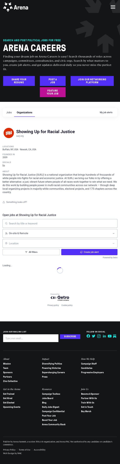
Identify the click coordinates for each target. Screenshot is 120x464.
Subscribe (70, 336)
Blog (44, 402)
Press (45, 377)
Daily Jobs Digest (50, 407)
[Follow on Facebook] (88, 336)
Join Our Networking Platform (92, 81)
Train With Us (87, 402)
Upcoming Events (11, 407)
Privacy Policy (9, 449)
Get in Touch (87, 407)
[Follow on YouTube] (110, 336)
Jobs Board (47, 398)
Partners (7, 377)
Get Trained (8, 394)
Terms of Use (24, 449)
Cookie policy (66, 305)
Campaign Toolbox (51, 394)
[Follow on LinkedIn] (104, 336)
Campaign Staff (89, 363)
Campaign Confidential (53, 411)
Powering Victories (51, 368)
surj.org (20, 136)
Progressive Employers (92, 372)
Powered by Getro (110, 257)
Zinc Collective (10, 381)
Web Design (9, 453)
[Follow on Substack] (115, 336)
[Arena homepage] (15, 7)
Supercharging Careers (53, 372)
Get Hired (7, 398)
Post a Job (53, 81)
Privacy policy (53, 305)
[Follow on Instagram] (99, 336)
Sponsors (7, 372)
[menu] (113, 7)
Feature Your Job (53, 92)
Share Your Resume (19, 81)
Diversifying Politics (52, 363)
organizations (24, 112)
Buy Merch (86, 411)
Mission (7, 363)
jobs (9, 112)
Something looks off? (14, 202)
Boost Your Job (49, 420)
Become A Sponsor (90, 394)
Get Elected (8, 402)
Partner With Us (89, 398)
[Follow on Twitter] (94, 336)
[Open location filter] (113, 243)
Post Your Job (49, 415)
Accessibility (39, 449)
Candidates (86, 368)
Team (5, 368)
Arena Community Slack (53, 424)
